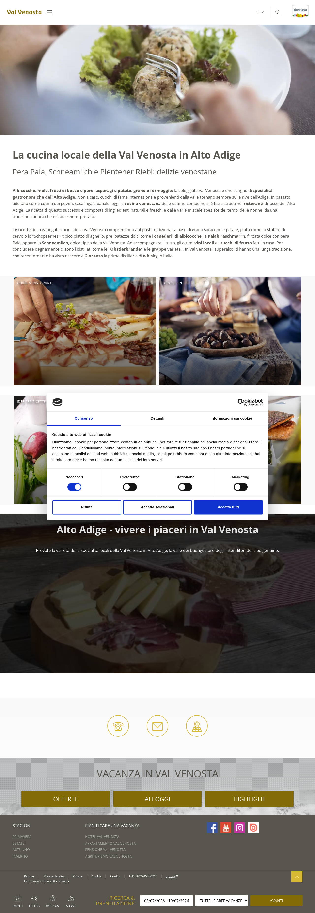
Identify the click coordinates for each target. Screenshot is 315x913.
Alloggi (157, 799)
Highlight (249, 799)
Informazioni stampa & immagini (46, 881)
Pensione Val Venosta (105, 849)
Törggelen (172, 282)
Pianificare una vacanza (112, 825)
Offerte (65, 799)
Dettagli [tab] (157, 418)
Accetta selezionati (157, 507)
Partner (29, 876)
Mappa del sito (54, 876)
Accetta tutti (228, 507)
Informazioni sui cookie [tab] (231, 418)
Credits (115, 876)
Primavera (22, 836)
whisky (150, 256)
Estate (19, 843)
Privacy (78, 876)
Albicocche (24, 190)
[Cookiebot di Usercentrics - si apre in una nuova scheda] (241, 402)
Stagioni (22, 825)
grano (139, 190)
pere (88, 190)
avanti (276, 900)
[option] (157, 80)
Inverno (20, 856)
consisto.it (172, 876)
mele (42, 190)
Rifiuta (87, 507)
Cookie (96, 876)
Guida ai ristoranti (35, 282)
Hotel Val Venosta (102, 836)
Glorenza (93, 256)
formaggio (161, 190)
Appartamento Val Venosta (110, 843)
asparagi (104, 190)
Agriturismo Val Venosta (108, 856)
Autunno (21, 849)
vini (198, 242)
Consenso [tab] (84, 418)
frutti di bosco (64, 190)
